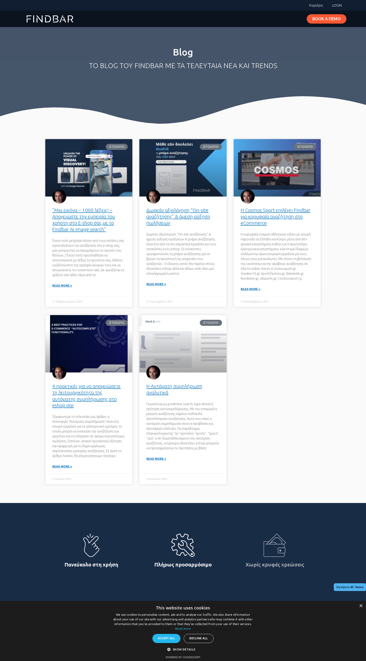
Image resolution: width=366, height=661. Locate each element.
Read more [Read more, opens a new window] (183, 628)
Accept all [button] (166, 638)
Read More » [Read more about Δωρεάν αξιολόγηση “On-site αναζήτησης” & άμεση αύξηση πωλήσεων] (156, 284)
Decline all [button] (198, 638)
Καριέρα (316, 5)
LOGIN (337, 5)
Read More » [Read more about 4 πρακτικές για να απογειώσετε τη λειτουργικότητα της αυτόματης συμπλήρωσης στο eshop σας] (62, 466)
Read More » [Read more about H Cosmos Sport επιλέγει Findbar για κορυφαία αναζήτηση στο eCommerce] (250, 289)
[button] (183, 649)
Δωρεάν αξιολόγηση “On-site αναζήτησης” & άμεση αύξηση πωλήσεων (178, 216)
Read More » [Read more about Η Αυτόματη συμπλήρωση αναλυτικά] (156, 459)
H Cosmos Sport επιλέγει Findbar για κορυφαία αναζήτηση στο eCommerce (275, 216)
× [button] (360, 606)
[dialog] (183, 631)
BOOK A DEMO (326, 18)
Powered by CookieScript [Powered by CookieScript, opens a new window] (183, 657)
